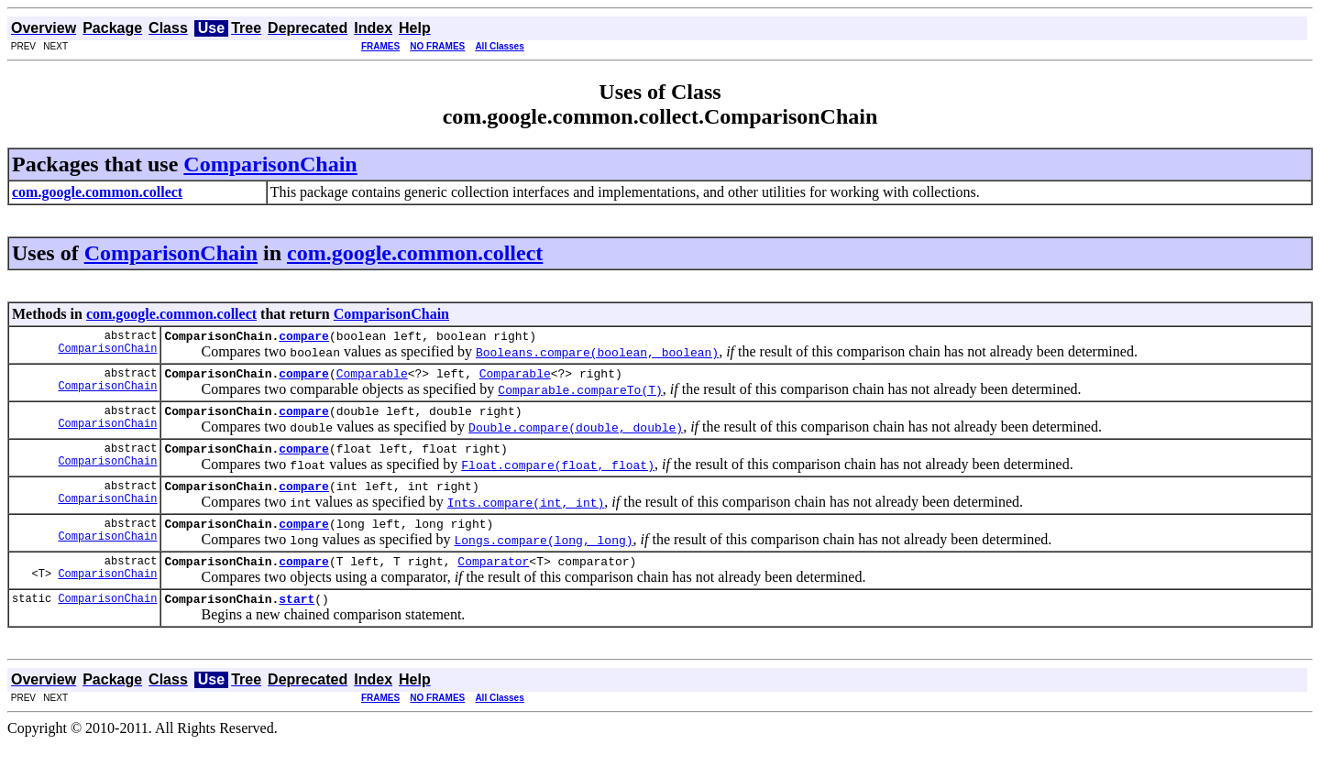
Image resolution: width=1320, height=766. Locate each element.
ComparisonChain (270, 164)
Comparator (493, 580)
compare (304, 338)
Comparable (372, 378)
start (296, 620)
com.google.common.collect (415, 253)
